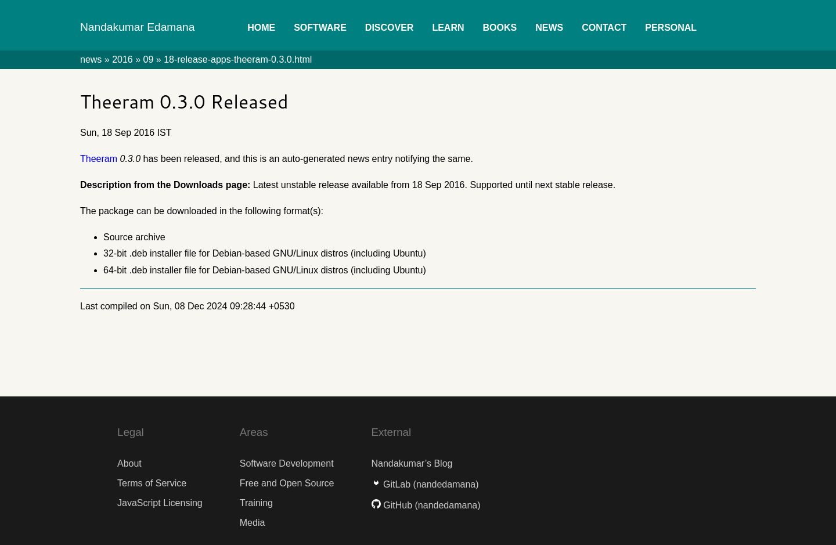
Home (261, 28)
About (129, 463)
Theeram (98, 159)
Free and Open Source (287, 483)
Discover (389, 28)
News (549, 28)
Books (500, 28)
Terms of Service (151, 483)
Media (252, 523)
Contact (604, 28)
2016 (122, 59)
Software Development (287, 463)
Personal (671, 28)
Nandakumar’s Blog (412, 463)
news (91, 59)
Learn (448, 28)
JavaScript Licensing (160, 503)
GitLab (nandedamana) (425, 484)
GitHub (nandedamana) (426, 505)
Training (256, 503)
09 (148, 59)
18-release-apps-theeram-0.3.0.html (238, 59)
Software (320, 28)
